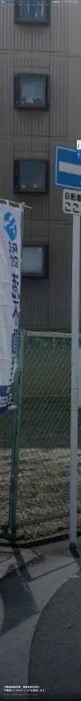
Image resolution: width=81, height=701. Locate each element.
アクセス (62, 4)
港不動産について (12, 4)
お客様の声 (27, 4)
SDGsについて (54, 4)
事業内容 (21, 4)
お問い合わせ (69, 4)
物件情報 (40, 4)
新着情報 (34, 4)
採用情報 (47, 4)
